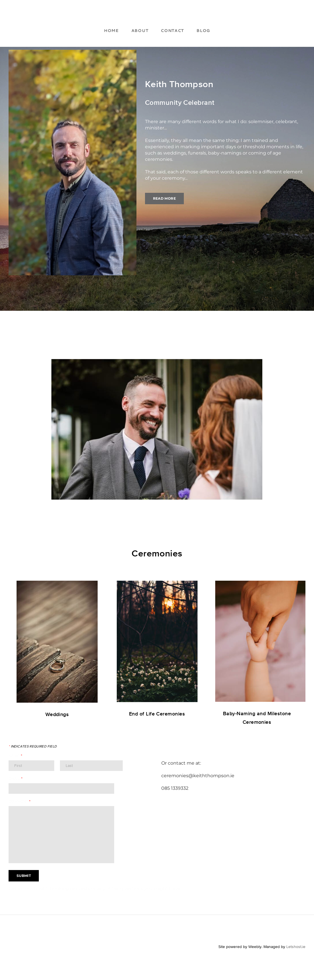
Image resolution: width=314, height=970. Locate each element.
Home (111, 30)
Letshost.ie (295, 946)
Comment (20, 801)
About (139, 30)
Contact (172, 30)
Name (15, 755)
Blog (203, 30)
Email (16, 778)
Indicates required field (33, 746)
